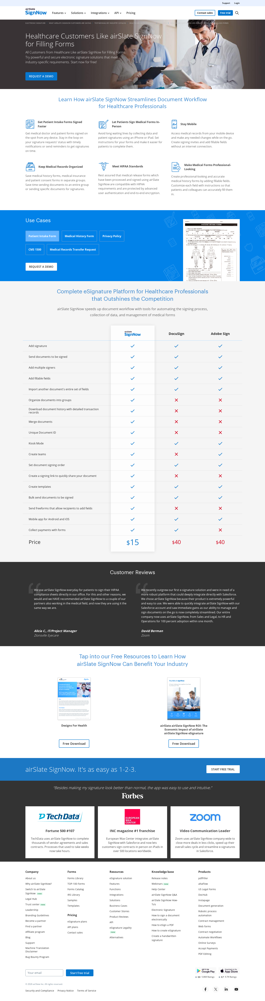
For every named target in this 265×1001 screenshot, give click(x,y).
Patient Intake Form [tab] (42, 236)
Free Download (74, 744)
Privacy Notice (66, 990)
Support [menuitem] (226, 3)
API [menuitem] (116, 13)
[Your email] (44, 972)
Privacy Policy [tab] (112, 236)
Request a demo (41, 76)
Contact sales (205, 12)
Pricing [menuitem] (130, 13)
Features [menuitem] (58, 13)
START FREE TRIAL (223, 769)
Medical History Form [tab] (79, 236)
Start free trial (79, 973)
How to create (166, 930)
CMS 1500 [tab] (35, 249)
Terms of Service (86, 990)
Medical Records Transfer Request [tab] (73, 249)
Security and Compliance (39, 990)
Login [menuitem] (237, 3)
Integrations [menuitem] (99, 13)
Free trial (225, 12)
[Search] (237, 13)
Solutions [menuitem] (77, 13)
